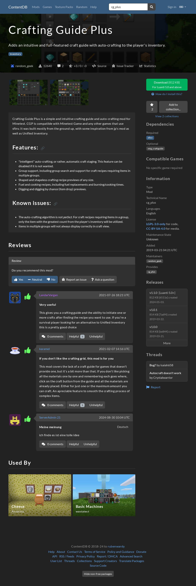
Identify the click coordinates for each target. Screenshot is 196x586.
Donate (141, 551)
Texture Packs (64, 7)
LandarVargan (48, 295)
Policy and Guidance (120, 551)
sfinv (150, 137)
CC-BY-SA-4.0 (155, 228)
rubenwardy (116, 546)
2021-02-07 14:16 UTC (114, 349)
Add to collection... (173, 107)
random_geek (155, 261)
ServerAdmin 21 (49, 417)
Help (93, 7)
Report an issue (74, 279)
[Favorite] (152, 107)
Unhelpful (96, 336)
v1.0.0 (163, 331)
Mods (36, 7)
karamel (44, 349)
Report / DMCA (107, 556)
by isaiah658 (161, 365)
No (51, 279)
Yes (18, 279)
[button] (183, 7)
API (54, 556)
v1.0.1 (163, 314)
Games (47, 7)
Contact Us (74, 551)
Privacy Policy (85, 556)
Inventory (15, 53)
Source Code (98, 565)
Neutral (35, 279)
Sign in (172, 7)
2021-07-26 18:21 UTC (114, 295)
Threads (69, 561)
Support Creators (105, 561)
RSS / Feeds (66, 556)
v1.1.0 (163, 297)
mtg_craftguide (155, 148)
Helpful (77, 336)
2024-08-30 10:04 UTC (114, 417)
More (167, 343)
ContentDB (17, 7)
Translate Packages (131, 561)
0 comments (52, 336)
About (61, 551)
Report (153, 387)
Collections (84, 561)
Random (81, 7)
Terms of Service (94, 551)
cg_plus (151, 271)
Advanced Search (131, 556)
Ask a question (102, 279)
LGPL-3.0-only (156, 224)
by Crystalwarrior (165, 375)
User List (56, 561)
